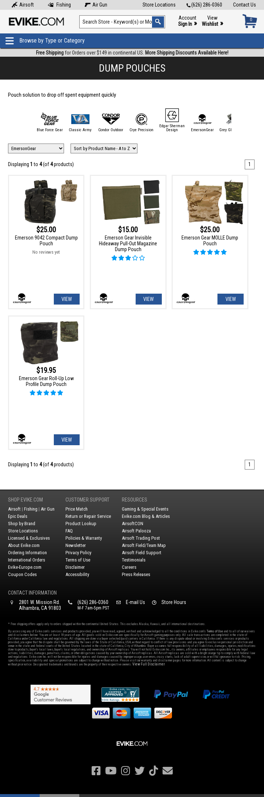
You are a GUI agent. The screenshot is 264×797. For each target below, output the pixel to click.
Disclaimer (75, 567)
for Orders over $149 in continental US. (132, 53)
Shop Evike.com (25, 500)
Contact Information (32, 593)
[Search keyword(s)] (122, 21)
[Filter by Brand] (36, 148)
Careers (129, 567)
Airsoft (23, 5)
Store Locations (159, 5)
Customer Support (87, 500)
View (212, 21)
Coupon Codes (22, 574)
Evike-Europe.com (24, 567)
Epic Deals (17, 516)
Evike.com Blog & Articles (146, 516)
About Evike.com (24, 545)
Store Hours (173, 602)
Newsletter (75, 545)
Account (187, 21)
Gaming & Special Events (145, 509)
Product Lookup (80, 523)
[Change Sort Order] (104, 148)
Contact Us (244, 5)
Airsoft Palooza (136, 531)
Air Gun (96, 5)
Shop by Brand (21, 523)
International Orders (26, 560)
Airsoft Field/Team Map (144, 545)
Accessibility (77, 574)
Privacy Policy (78, 552)
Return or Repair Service (88, 516)
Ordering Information (27, 552)
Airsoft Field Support (141, 552)
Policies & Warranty (83, 538)
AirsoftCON (132, 523)
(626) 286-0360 (204, 5)
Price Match (76, 509)
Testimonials (133, 560)
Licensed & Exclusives (29, 538)
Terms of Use (77, 560)
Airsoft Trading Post (141, 538)
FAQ (69, 531)
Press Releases (136, 574)
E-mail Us (135, 602)
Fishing (59, 5)
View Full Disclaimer (148, 664)
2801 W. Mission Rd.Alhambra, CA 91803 (40, 605)
